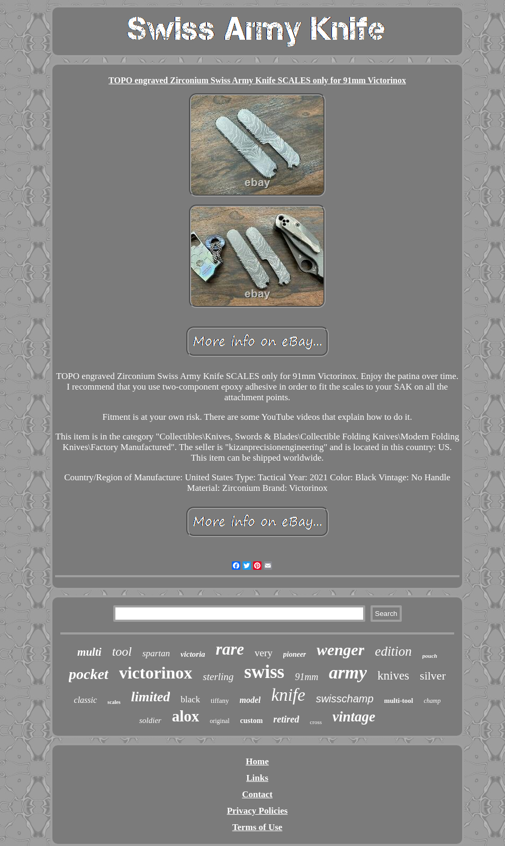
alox (186, 716)
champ (431, 700)
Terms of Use (257, 827)
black (190, 699)
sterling (218, 676)
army (348, 672)
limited (150, 696)
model (249, 699)
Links (257, 778)
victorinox (156, 672)
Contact (257, 794)
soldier (150, 720)
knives (393, 675)
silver (433, 675)
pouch (429, 656)
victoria (193, 654)
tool (122, 651)
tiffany (220, 700)
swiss (264, 672)
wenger (340, 649)
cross (316, 722)
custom (251, 721)
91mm (306, 677)
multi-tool (398, 700)
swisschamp (345, 698)
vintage (353, 717)
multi (89, 652)
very (264, 652)
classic (85, 699)
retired (286, 719)
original (219, 721)
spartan (156, 653)
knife (288, 694)
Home (257, 761)
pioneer (294, 654)
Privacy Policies (257, 811)
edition (393, 651)
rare (230, 649)
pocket (89, 674)
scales (113, 702)
